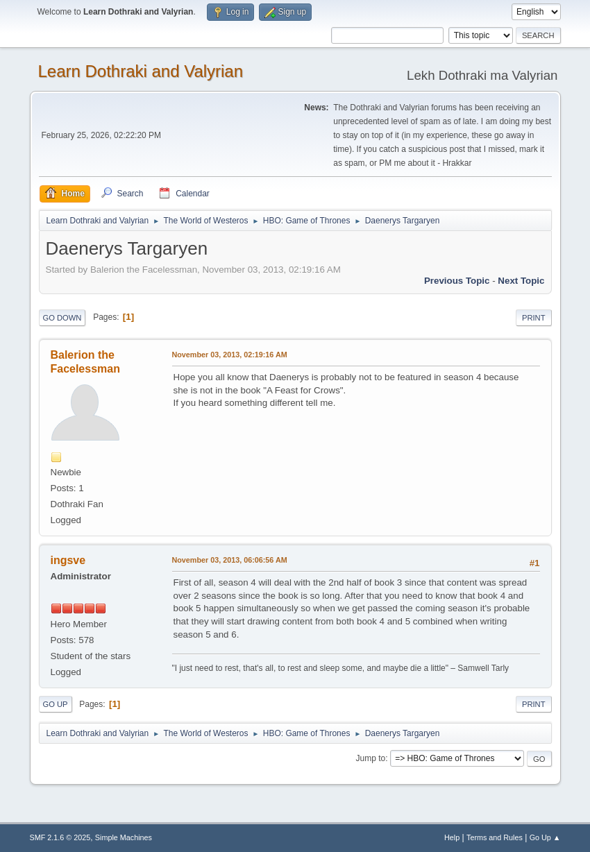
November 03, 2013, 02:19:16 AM (229, 354)
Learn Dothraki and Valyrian (141, 71)
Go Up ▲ (545, 837)
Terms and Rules (494, 837)
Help (452, 837)
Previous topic (457, 280)
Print (534, 318)
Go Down (62, 318)
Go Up (55, 704)
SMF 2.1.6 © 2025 (60, 837)
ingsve (68, 560)
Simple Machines (123, 837)
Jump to (371, 758)
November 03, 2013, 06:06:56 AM (229, 560)
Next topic (521, 280)
